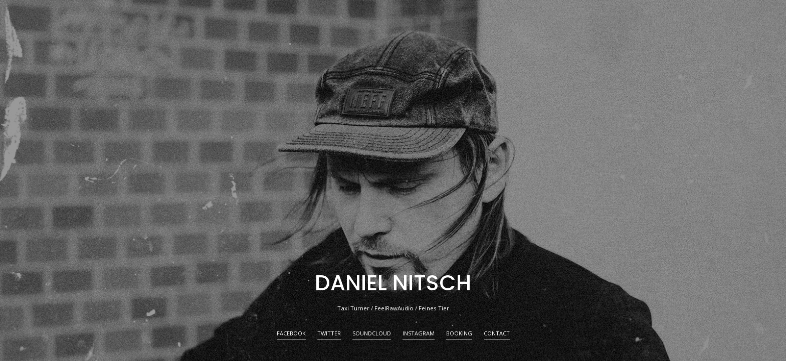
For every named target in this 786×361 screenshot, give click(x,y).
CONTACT (497, 333)
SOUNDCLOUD (371, 333)
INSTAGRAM (419, 333)
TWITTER (329, 333)
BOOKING (459, 333)
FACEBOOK (291, 333)
